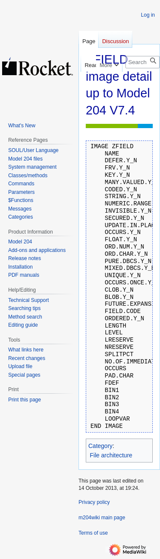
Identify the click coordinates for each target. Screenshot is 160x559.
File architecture (111, 455)
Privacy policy (94, 502)
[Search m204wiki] (142, 62)
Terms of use (93, 533)
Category (100, 445)
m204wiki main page (102, 518)
